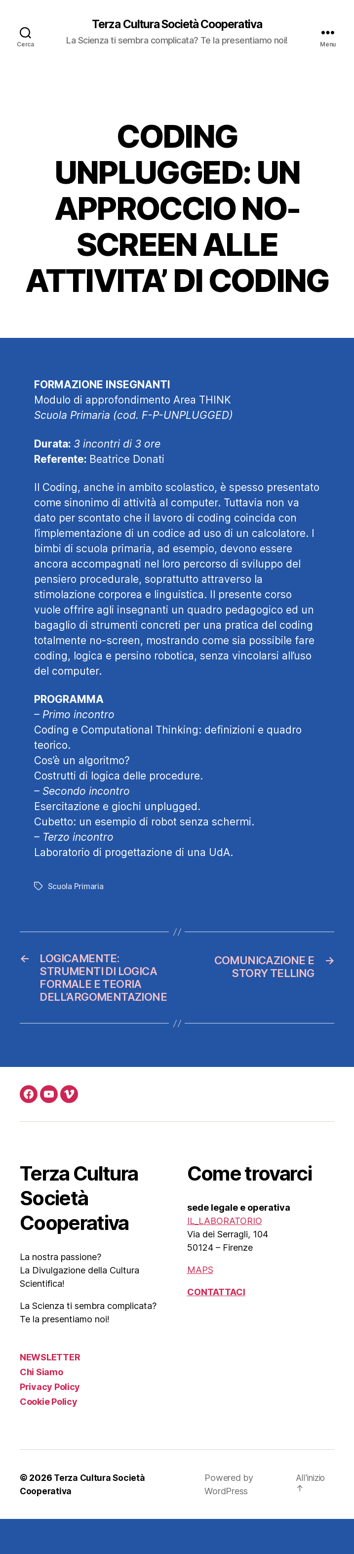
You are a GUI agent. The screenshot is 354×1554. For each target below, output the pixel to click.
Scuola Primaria (76, 887)
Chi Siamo (41, 1407)
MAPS (200, 1305)
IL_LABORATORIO (224, 1256)
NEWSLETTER (50, 1392)
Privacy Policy (50, 1422)
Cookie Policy (49, 1436)
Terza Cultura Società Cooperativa (176, 25)
